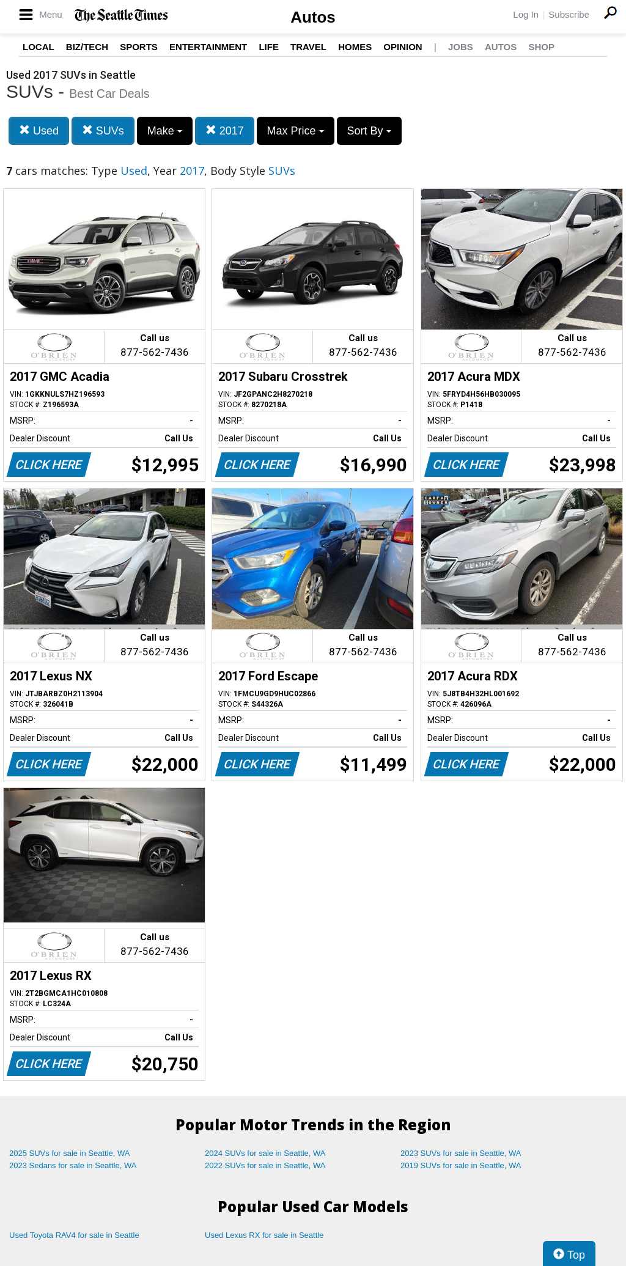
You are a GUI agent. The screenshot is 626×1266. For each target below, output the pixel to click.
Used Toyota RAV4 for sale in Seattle (74, 1235)
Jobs (460, 47)
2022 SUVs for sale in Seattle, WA (265, 1165)
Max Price (295, 131)
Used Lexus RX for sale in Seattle (264, 1235)
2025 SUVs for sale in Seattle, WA (69, 1153)
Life (269, 47)
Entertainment (208, 47)
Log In (526, 14)
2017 (224, 130)
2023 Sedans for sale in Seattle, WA (72, 1165)
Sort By (369, 131)
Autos (313, 17)
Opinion (402, 47)
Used (39, 130)
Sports (139, 47)
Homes (355, 47)
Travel (308, 47)
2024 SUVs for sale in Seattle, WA (265, 1153)
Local (38, 47)
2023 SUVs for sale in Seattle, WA (460, 1153)
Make (164, 131)
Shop (541, 47)
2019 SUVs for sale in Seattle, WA (460, 1165)
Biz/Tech (87, 47)
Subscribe (568, 14)
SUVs (103, 130)
